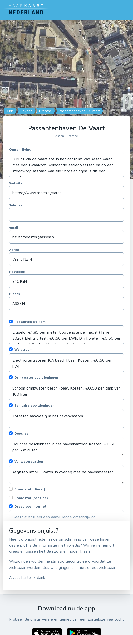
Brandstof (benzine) (31, 498)
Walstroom (23, 349)
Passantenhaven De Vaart (79, 111)
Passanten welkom (30, 322)
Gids (10, 111)
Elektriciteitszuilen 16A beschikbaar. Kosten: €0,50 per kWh (66, 362)
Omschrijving (20, 149)
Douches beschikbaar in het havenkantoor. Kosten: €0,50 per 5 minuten (66, 446)
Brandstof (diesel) (29, 489)
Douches (21, 433)
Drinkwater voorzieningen (36, 377)
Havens (25, 111)
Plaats (14, 294)
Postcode (17, 272)
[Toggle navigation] (127, 9)
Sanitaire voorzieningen (34, 405)
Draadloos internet (30, 506)
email (13, 227)
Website (16, 183)
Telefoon (16, 205)
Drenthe (45, 111)
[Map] (66, 99)
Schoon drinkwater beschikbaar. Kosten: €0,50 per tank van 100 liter (66, 390)
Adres (14, 250)
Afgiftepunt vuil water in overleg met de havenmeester (66, 474)
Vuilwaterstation (28, 461)
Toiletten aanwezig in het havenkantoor (66, 418)
